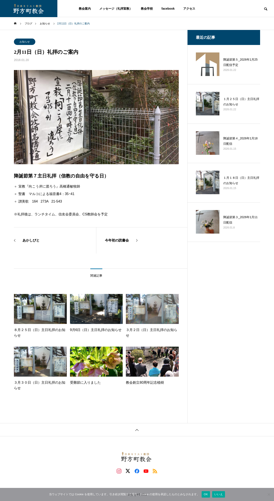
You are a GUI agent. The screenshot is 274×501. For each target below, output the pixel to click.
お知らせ (24, 41)
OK (206, 494)
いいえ (218, 494)
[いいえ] (269, 494)
